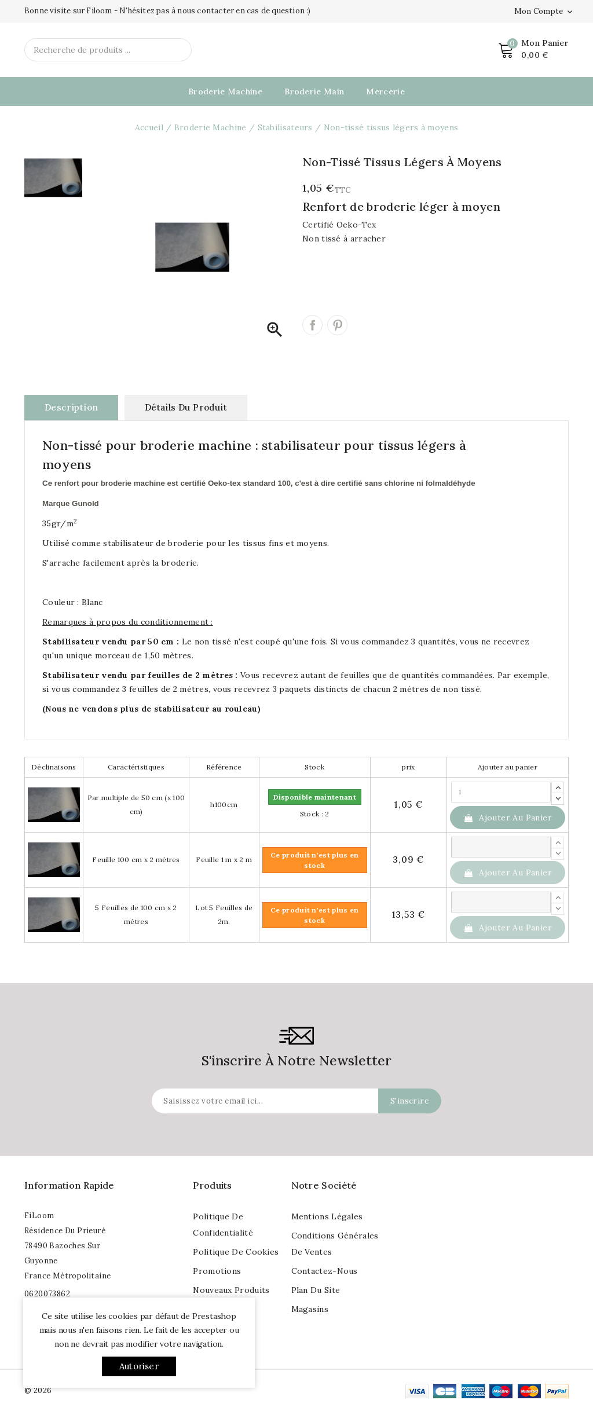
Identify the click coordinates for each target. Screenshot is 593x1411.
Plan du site (316, 1290)
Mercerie (385, 91)
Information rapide (69, 1185)
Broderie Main (314, 91)
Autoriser (139, 1366)
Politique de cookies (236, 1252)
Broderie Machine (225, 91)
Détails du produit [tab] (186, 407)
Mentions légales (327, 1216)
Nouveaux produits (231, 1290)
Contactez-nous (324, 1271)
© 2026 (38, 1390)
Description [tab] (71, 407)
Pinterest (337, 325)
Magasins (309, 1309)
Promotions (217, 1271)
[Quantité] (501, 792)
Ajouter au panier (507, 817)
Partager (312, 325)
